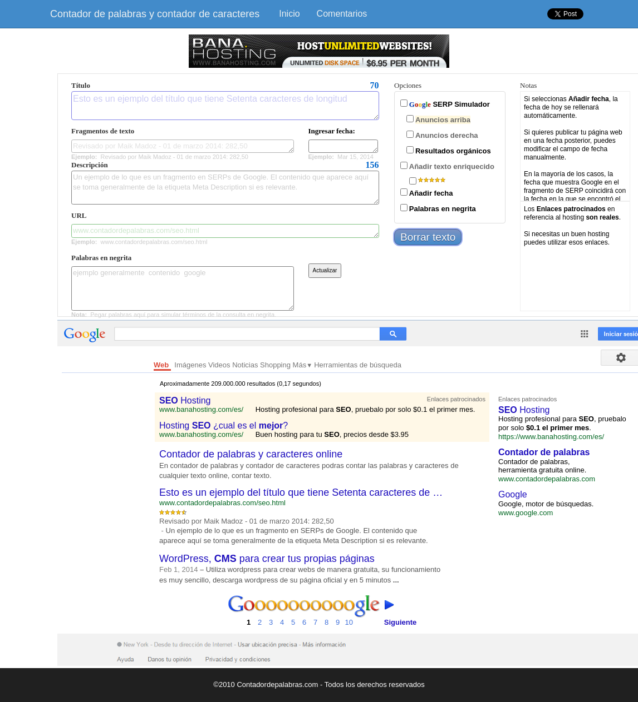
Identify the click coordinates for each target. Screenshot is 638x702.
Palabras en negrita (101, 257)
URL (78, 215)
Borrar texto (427, 237)
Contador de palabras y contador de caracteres (154, 13)
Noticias (246, 365)
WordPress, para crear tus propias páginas (267, 558)
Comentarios (342, 13)
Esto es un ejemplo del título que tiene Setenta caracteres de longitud (225, 105)
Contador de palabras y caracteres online (250, 454)
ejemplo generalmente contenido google (182, 288)
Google (512, 494)
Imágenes (191, 365)
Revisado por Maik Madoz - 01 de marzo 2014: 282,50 (182, 146)
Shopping (276, 365)
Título (80, 85)
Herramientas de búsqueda (357, 365)
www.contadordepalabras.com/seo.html (225, 231)
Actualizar (325, 270)
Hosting (185, 400)
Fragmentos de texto (102, 131)
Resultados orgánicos (453, 151)
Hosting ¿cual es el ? (223, 425)
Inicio (289, 13)
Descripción (89, 165)
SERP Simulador (449, 104)
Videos (220, 365)
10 (349, 610)
